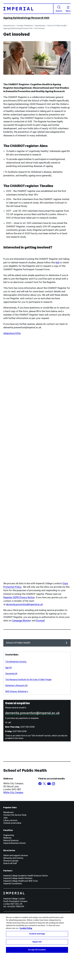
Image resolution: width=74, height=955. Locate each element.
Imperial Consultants (12, 883)
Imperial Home (9, 26)
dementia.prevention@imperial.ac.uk (24, 604)
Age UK (8, 667)
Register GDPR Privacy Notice (19, 597)
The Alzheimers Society (16, 661)
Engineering (8, 835)
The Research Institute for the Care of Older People (28, 679)
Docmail (40, 620)
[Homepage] (28, 8)
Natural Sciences (11, 840)
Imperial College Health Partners (17, 878)
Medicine (7, 838)
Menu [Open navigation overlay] (68, 9)
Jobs (5, 817)
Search (59, 8)
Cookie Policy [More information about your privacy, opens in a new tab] (25, 928)
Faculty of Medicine (25, 26)
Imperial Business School (14, 843)
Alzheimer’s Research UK (16, 685)
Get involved (39, 28)
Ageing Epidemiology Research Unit (26, 17)
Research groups (10, 860)
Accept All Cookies (37, 950)
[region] (37, 934)
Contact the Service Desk (14, 815)
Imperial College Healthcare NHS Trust (20, 881)
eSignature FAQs (12, 333)
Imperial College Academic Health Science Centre (25, 875)
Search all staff (10, 863)
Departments (40, 26)
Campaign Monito (21, 620)
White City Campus (13, 792)
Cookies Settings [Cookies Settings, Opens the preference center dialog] (37, 934)
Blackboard (8, 812)
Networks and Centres (13, 858)
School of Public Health (56, 26)
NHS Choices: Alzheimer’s (16, 691)
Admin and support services (15, 855)
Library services (10, 820)
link (57, 262)
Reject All (36, 942)
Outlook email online (12, 823)
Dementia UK (11, 673)
